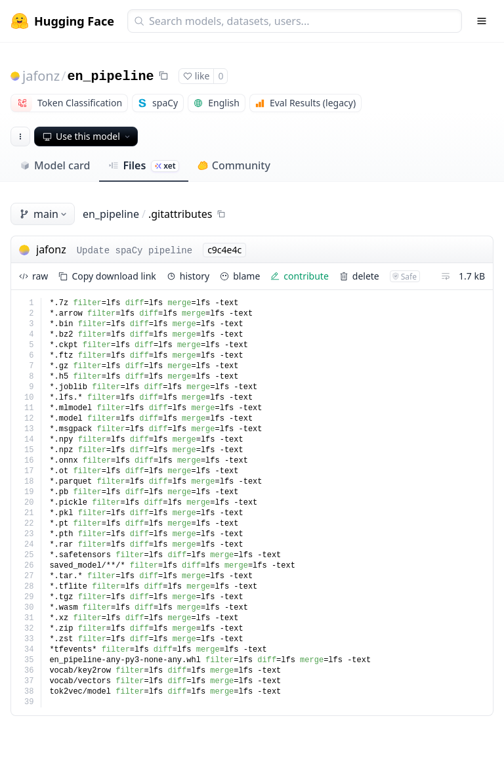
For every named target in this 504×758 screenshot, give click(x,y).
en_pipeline (111, 76)
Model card (55, 165)
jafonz (41, 76)
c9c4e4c (224, 249)
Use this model (87, 136)
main (44, 214)
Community (234, 165)
